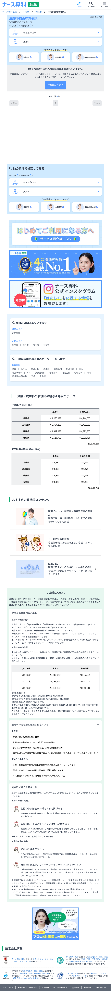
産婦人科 (35, 337)
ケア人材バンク (42, 979)
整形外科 (58, 337)
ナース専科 (31, 972)
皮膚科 (46, 337)
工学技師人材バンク (91, 972)
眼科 (81, 337)
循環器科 (78, 340)
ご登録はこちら (55, 85)
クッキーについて (44, 960)
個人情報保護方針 (60, 955)
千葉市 (46, 313)
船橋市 (15, 313)
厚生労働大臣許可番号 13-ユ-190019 (34, 941)
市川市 (36, 313)
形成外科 (70, 337)
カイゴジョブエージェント (21, 979)
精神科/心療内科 (19, 344)
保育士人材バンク (91, 979)
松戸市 (26, 313)
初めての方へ (8, 955)
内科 (89, 340)
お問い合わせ (101, 955)
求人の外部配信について (64, 960)
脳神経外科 (40, 340)
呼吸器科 (53, 340)
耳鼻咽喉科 (17, 340)
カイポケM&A (68, 982)
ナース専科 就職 (16, 972)
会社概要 (75, 955)
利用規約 (45, 955)
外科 (29, 340)
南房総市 (16, 301)
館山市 (39, 11)
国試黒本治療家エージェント (21, 975)
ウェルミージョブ (91, 975)
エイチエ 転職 (74, 975)
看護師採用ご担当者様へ (27, 955)
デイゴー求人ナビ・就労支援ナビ (66, 979)
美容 (14, 337)
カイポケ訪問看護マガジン (47, 982)
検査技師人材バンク (70, 972)
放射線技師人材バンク (49, 972)
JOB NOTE (42, 975)
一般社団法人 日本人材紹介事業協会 (26, 946)
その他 (43, 344)
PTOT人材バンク (57, 975)
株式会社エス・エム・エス (43, 927)
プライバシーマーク (79, 944)
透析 (33, 344)
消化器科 (66, 340)
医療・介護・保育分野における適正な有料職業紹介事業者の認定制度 (87, 928)
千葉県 (26, 11)
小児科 (24, 337)
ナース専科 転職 (9, 11)
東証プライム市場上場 (22, 929)
